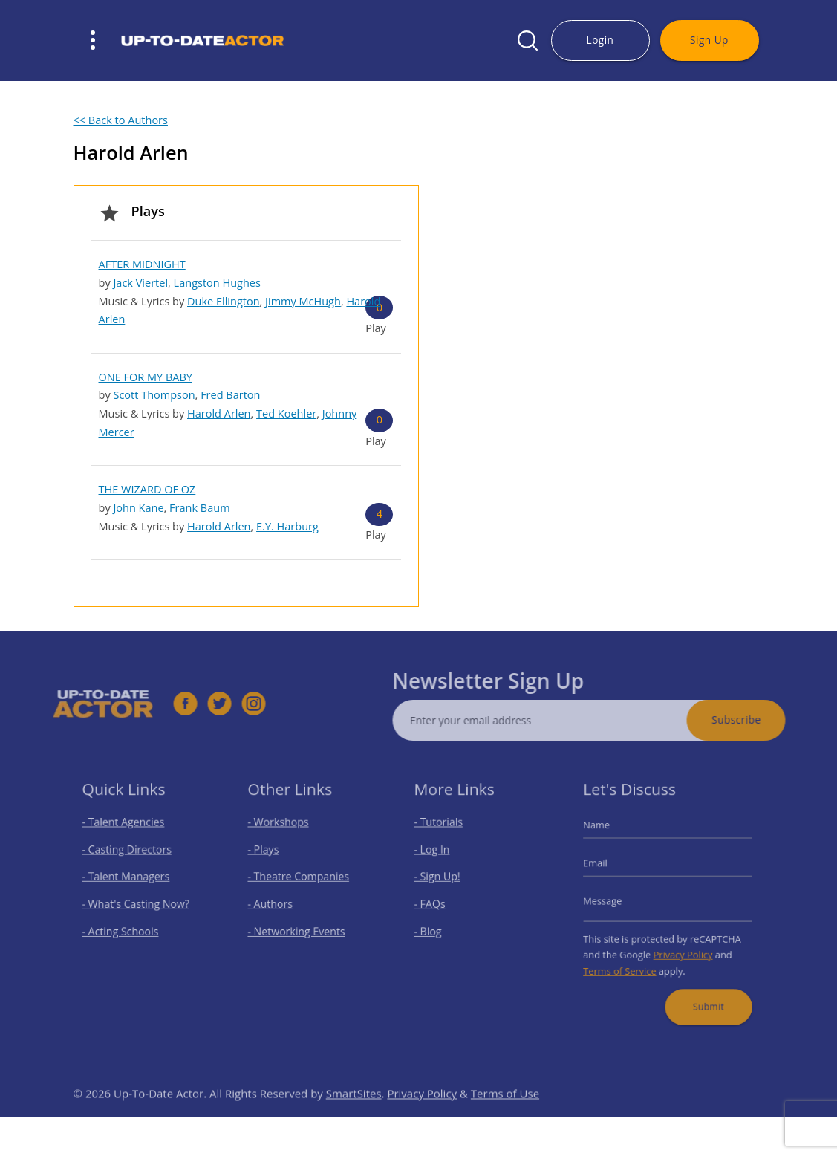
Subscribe (755, 719)
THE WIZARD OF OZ (147, 489)
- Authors (275, 903)
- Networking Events (298, 927)
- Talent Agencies (125, 831)
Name (605, 834)
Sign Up (709, 40)
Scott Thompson (154, 395)
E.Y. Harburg (287, 526)
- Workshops (282, 831)
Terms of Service (625, 962)
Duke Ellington (223, 301)
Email (604, 867)
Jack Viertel (140, 283)
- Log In (437, 855)
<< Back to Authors (121, 120)
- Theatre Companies (300, 879)
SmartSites (354, 1112)
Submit (703, 993)
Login (600, 40)
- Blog (434, 927)
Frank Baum (199, 508)
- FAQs (435, 903)
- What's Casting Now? (136, 903)
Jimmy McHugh (303, 301)
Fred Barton (230, 395)
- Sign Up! (442, 879)
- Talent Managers (127, 879)
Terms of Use (505, 1112)
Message (610, 900)
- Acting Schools (123, 927)
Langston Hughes (217, 283)
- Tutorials (443, 831)
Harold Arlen (219, 413)
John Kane (138, 508)
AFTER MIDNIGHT (142, 264)
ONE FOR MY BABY (145, 377)
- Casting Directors (128, 855)
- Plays (269, 855)
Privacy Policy (681, 948)
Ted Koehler (286, 413)
